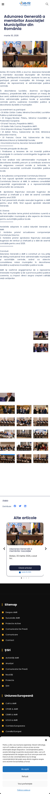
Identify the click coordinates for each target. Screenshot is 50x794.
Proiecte (10, 680)
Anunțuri (9, 663)
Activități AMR (12, 657)
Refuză (25, 776)
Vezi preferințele (25, 784)
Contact (10, 640)
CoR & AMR (11, 703)
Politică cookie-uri (23, 790)
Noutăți (9, 674)
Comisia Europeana (15, 725)
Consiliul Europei (13, 731)
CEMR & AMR (12, 714)
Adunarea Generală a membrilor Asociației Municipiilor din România (21, 551)
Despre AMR (11, 612)
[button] (46, 739)
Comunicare (12, 634)
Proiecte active (13, 623)
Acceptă (25, 769)
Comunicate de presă (16, 629)
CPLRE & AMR (12, 709)
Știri (7, 685)
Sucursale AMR (13, 617)
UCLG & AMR (12, 720)
